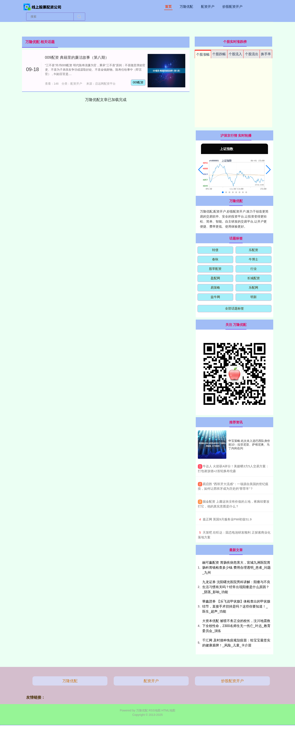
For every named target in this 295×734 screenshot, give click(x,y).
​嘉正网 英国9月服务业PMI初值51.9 (227, 519)
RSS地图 (155, 710)
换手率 (266, 54)
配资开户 (207, 6)
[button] (201, 169)
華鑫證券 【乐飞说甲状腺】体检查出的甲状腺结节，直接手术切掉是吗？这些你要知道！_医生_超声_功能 (236, 606)
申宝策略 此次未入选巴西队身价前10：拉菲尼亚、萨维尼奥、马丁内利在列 (249, 444)
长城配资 (253, 278)
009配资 (138, 82)
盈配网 (215, 278)
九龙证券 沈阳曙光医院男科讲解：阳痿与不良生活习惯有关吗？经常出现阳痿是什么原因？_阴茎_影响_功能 (236, 587)
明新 (253, 297)
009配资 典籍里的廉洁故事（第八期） (77, 57)
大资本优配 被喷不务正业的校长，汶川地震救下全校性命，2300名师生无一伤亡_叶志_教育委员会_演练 (236, 626)
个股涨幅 (203, 54)
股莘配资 (215, 268)
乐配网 (253, 287)
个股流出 (251, 54)
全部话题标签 (234, 308)
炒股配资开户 (232, 6)
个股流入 (235, 54)
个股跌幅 (219, 54)
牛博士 (253, 259)
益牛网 (215, 297)
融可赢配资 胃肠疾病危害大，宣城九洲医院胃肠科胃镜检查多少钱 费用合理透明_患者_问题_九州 (236, 567)
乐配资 (253, 250)
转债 (215, 250)
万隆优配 (186, 6)
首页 (168, 6)
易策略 (215, 287)
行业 (253, 268)
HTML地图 (168, 710)
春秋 (215, 259)
